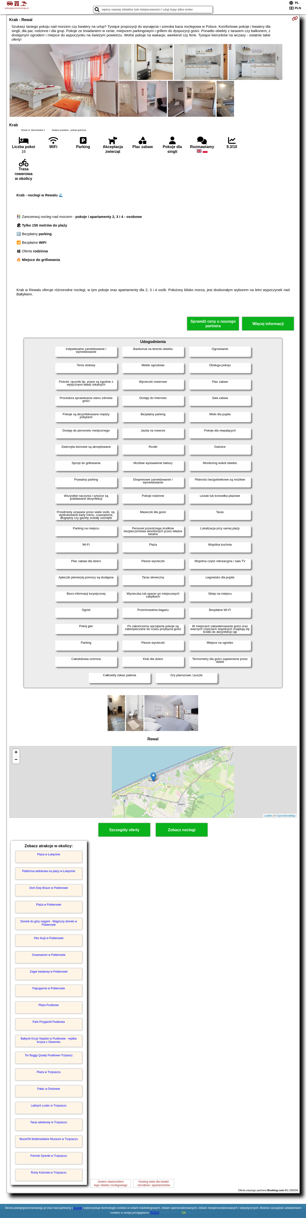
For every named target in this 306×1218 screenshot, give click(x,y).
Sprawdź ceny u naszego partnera (213, 323)
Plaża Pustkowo (48, 1005)
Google (77, 1208)
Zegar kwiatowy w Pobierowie (49, 971)
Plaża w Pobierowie (48, 904)
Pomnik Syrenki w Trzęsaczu (48, 1155)
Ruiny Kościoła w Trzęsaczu (48, 1172)
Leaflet (268, 815)
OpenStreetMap (286, 815)
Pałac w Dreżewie (48, 1089)
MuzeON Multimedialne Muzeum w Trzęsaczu (49, 1139)
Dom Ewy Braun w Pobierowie (48, 888)
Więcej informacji (268, 324)
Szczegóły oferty (124, 830)
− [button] (15, 760)
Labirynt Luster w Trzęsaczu (48, 1105)
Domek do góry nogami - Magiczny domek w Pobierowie (48, 923)
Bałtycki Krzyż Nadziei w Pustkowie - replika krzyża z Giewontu (49, 1040)
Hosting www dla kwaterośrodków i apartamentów (153, 1183)
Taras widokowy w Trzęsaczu (48, 1122)
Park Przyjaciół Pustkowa (49, 1022)
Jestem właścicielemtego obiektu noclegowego (110, 1183)
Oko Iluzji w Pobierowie (49, 938)
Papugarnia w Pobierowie (49, 988)
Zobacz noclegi (182, 830)
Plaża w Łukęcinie (48, 854)
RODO (155, 1212)
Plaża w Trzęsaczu (49, 1072)
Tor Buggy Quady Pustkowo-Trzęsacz (48, 1055)
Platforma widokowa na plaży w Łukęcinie (48, 871)
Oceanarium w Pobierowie (49, 955)
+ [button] (15, 752)
